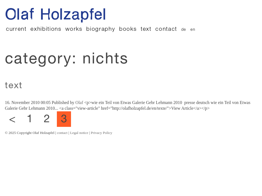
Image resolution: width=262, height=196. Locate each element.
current (16, 29)
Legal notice (79, 133)
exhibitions (45, 29)
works (73, 29)
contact (166, 29)
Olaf (79, 102)
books (128, 29)
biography (100, 29)
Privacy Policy (101, 133)
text (146, 29)
